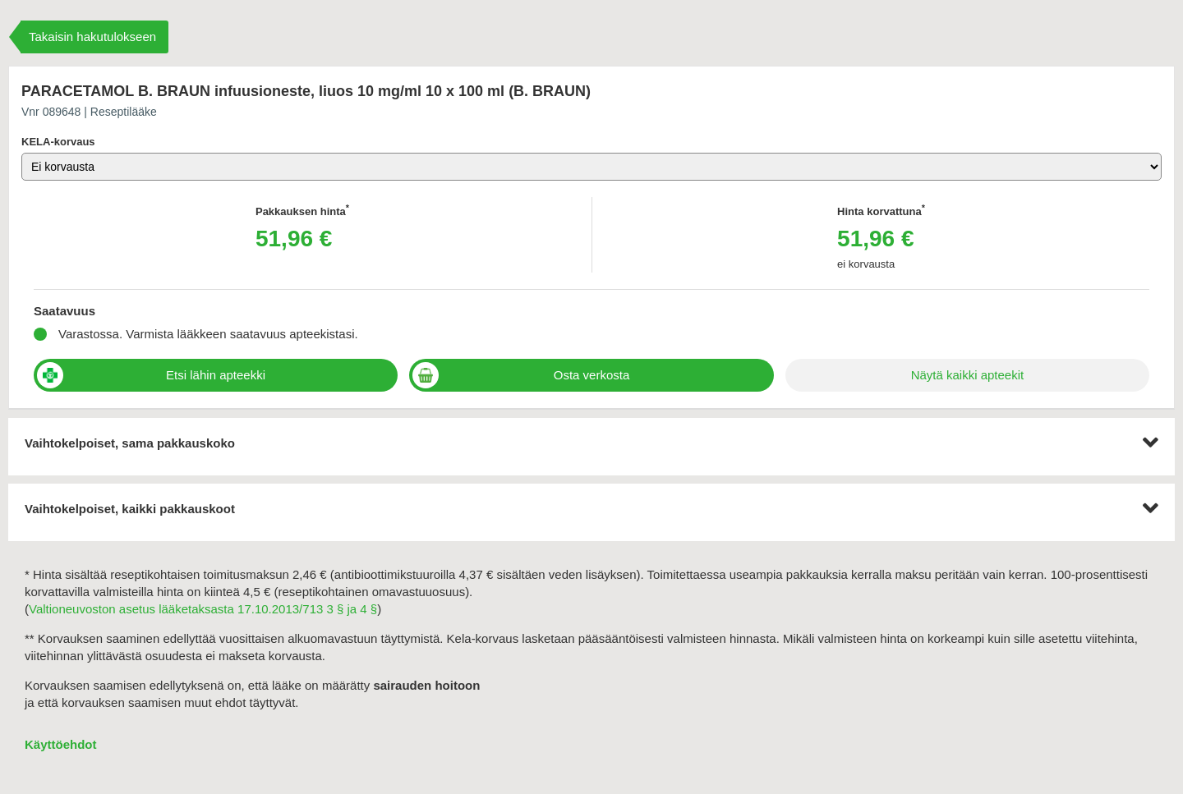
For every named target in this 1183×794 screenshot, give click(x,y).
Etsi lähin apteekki (215, 375)
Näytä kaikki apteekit (967, 375)
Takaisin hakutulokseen (92, 37)
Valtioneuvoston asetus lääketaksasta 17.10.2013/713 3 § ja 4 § (203, 609)
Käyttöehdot (61, 744)
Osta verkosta (592, 375)
